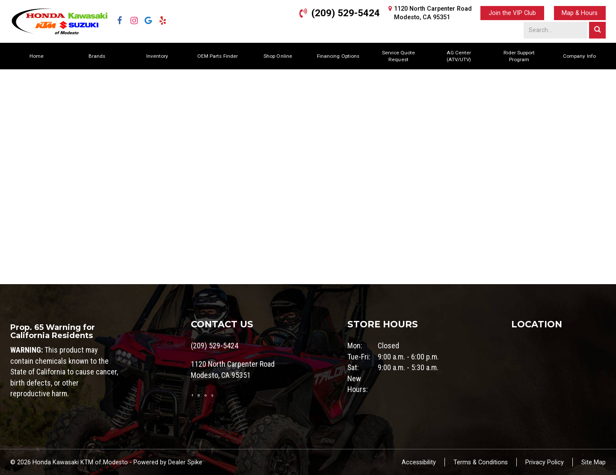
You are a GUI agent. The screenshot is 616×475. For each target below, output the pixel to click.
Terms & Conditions (480, 462)
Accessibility (419, 462)
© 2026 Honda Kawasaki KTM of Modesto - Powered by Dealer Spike (106, 462)
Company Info (579, 56)
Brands (97, 56)
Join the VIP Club (512, 12)
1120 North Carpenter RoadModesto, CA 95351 (433, 13)
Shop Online (278, 56)
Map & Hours (580, 12)
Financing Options (338, 56)
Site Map (593, 462)
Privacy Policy (544, 462)
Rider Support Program (519, 56)
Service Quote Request (398, 56)
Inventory (157, 56)
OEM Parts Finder (217, 56)
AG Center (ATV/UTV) (459, 56)
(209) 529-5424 (345, 12)
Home (37, 56)
